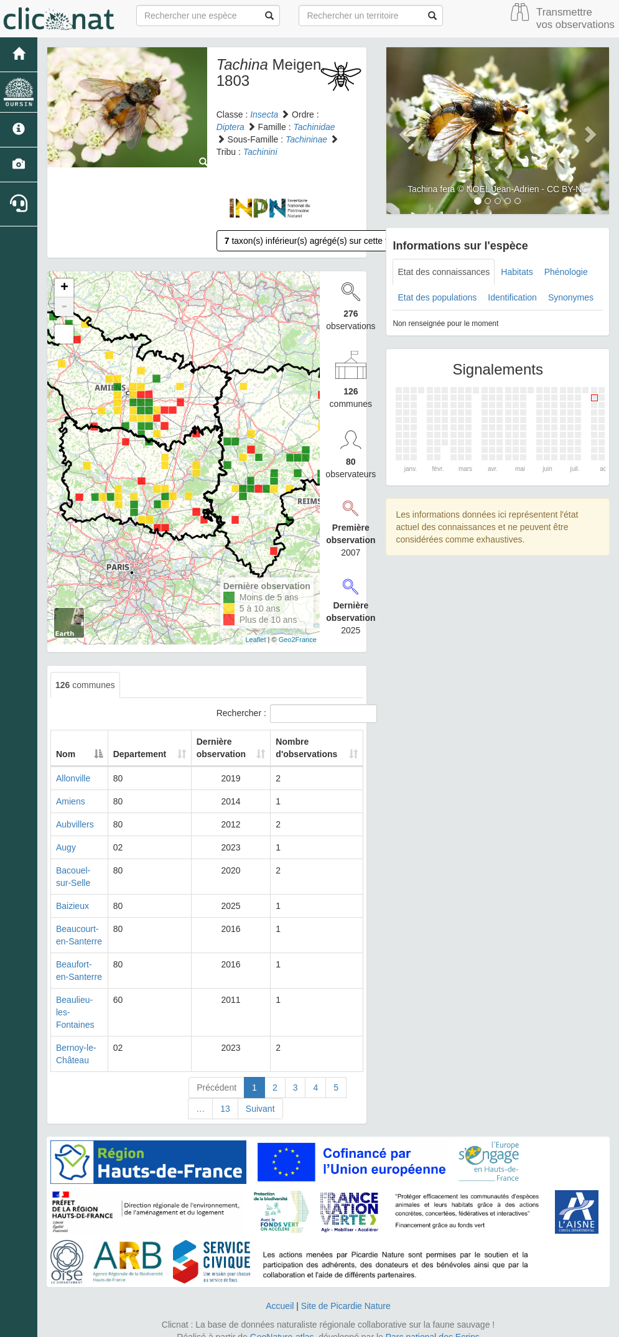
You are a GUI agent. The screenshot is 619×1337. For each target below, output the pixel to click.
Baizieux (72, 906)
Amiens (70, 801)
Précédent (216, 1075)
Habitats (517, 272)
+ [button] (64, 288)
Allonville (73, 778)
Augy (66, 847)
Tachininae (306, 139)
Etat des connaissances (444, 272)
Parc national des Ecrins (433, 1325)
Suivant (260, 1096)
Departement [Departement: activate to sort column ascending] (144, 754)
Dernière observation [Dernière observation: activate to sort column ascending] (219, 748)
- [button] (64, 306)
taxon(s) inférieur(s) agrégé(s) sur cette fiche (314, 241)
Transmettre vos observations (575, 18)
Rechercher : (290, 713)
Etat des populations (437, 297)
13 (225, 1096)
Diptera (230, 127)
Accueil (280, 1293)
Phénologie (566, 272)
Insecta (264, 114)
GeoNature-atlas (282, 1325)
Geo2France (298, 639)
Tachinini (260, 152)
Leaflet (256, 639)
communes (85, 685)
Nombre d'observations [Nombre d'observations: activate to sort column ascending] (307, 748)
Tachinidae (314, 127)
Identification (512, 297)
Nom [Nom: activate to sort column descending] (65, 754)
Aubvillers (75, 824)
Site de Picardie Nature (346, 1293)
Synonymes (570, 297)
